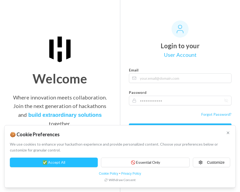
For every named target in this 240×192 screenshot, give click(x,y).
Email (134, 70)
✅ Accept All (54, 162)
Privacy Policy (131, 173)
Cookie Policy (108, 173)
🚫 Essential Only (145, 162)
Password (138, 92)
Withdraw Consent (120, 180)
